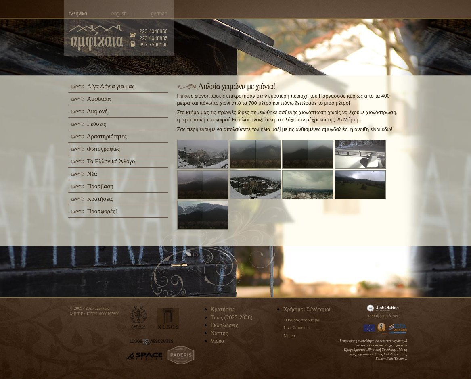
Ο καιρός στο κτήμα (302, 319)
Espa (398, 329)
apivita (138, 317)
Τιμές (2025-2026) (232, 317)
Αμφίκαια (99, 99)
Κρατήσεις (100, 199)
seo (396, 316)
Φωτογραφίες (103, 149)
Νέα (92, 174)
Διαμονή (97, 111)
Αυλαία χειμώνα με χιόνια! (236, 86)
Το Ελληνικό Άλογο (111, 161)
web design (378, 316)
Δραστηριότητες (107, 136)
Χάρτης (219, 333)
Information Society (382, 329)
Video (217, 341)
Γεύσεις (96, 124)
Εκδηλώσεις (224, 325)
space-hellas (144, 355)
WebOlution (384, 308)
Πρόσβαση (100, 186)
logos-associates (151, 342)
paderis (181, 355)
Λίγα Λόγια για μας (110, 86)
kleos (168, 318)
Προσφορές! (102, 211)
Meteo (289, 335)
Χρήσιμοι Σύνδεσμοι (307, 309)
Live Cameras (296, 327)
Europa (369, 329)
